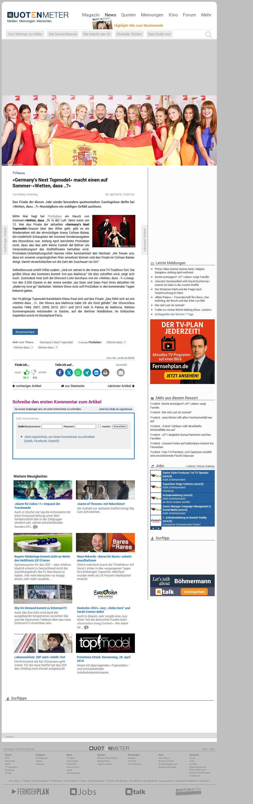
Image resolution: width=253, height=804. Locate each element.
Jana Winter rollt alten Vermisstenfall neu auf (181, 419)
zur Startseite (73, 386)
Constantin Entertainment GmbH (179, 520)
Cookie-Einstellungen (199, 772)
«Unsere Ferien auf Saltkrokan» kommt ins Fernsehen (182, 445)
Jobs (191, 761)
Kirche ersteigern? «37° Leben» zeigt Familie (182, 277)
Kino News (14, 780)
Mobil (8, 764)
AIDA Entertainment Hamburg (177, 487)
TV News (82, 780)
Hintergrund (41, 758)
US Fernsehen (70, 780)
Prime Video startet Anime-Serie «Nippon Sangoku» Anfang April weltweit (180, 270)
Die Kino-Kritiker (166, 761)
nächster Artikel (121, 386)
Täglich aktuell (104, 764)
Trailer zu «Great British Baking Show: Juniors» (183, 310)
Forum (189, 15)
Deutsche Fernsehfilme (186, 780)
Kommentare (25, 332)
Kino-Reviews (134, 764)
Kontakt (193, 764)
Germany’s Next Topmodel (56, 342)
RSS (7, 758)
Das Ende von (159, 33)
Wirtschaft (71, 764)
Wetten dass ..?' (47, 347)
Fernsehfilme (135, 780)
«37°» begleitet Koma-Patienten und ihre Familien (180, 436)
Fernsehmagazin (40, 780)
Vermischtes (72, 761)
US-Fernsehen (73, 773)
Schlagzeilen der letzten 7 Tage (174, 314)
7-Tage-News (11, 767)
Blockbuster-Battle (167, 767)
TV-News (70, 758)
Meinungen (152, 15)
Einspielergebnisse (168, 764)
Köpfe (69, 770)
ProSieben (55, 216)
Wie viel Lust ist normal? (170, 305)
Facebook (10, 770)
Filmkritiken (56, 780)
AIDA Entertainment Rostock (181, 509)
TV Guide (110, 780)
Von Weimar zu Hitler (25, 33)
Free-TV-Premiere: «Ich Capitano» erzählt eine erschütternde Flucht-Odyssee (181, 453)
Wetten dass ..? (116, 342)
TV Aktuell (26, 780)
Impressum (194, 775)
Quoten (128, 15)
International (72, 767)
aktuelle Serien (150, 780)
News (110, 15)
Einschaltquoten (96, 780)
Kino (173, 15)
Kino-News (164, 758)
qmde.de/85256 (126, 357)
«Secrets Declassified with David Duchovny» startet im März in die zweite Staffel (182, 283)
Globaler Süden (129, 33)
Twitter (8, 773)
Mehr (206, 15)
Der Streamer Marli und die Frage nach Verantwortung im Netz (178, 291)
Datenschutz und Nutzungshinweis (198, 768)
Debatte (131, 758)
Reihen (39, 761)
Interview (40, 764)
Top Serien (204, 780)
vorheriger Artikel (26, 386)
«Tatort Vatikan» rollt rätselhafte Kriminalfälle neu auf (176, 427)
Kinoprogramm (166, 780)
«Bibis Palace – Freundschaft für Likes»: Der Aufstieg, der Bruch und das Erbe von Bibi (182, 298)
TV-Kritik (132, 761)
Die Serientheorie (63, 33)
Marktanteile (103, 761)
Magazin (91, 15)
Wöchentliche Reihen (107, 758)
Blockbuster (122, 780)
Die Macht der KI (96, 33)
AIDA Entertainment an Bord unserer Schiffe (179, 475)
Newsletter (10, 761)
